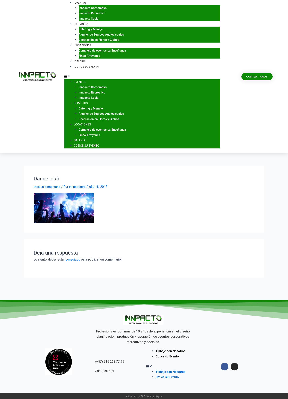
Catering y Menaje (91, 29)
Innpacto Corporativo (93, 8)
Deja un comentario (47, 185)
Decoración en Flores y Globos (99, 39)
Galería (80, 139)
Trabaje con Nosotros (171, 350)
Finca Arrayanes (89, 55)
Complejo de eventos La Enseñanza (102, 50)
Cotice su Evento (86, 66)
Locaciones (82, 44)
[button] (142, 76)
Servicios (80, 23)
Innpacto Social (89, 18)
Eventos (80, 81)
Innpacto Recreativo (92, 13)
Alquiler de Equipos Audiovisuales (101, 34)
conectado (73, 258)
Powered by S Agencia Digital (144, 395)
